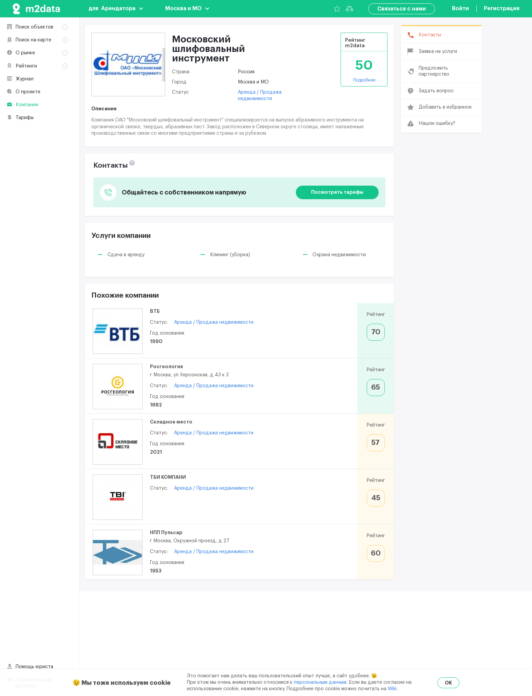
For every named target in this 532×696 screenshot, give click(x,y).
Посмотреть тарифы (337, 192)
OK (448, 682)
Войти (460, 8)
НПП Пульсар (166, 532)
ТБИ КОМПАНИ (168, 477)
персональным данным (320, 682)
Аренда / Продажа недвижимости (213, 322)
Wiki (392, 688)
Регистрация (501, 8)
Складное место (171, 421)
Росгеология (166, 366)
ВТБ (155, 311)
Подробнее (364, 80)
